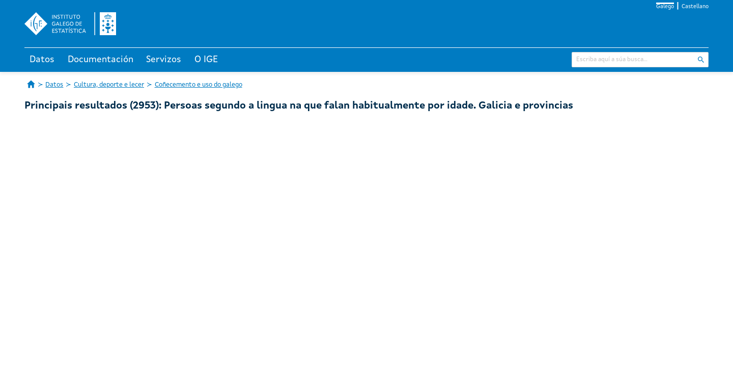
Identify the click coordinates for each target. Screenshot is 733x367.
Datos (42, 59)
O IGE (206, 59)
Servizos (163, 59)
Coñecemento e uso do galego (198, 85)
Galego (665, 7)
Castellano (695, 7)
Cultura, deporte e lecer (109, 85)
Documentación (100, 59)
